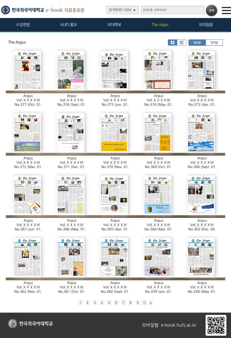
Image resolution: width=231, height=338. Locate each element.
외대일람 (206, 25)
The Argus (160, 25)
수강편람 (23, 25)
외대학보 (114, 25)
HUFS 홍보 (68, 25)
